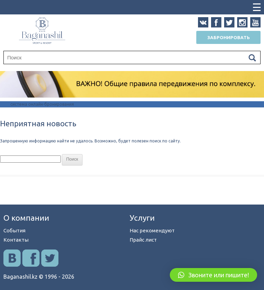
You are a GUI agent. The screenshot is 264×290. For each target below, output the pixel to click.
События (14, 230)
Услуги (142, 217)
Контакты (16, 240)
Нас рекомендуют (152, 230)
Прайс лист (143, 240)
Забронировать (228, 37)
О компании (26, 217)
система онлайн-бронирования (42, 104)
